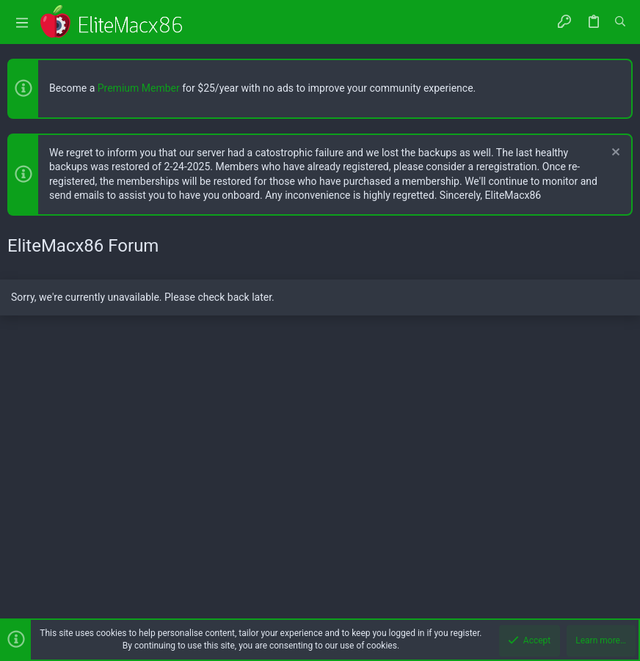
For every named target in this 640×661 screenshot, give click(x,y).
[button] (22, 22)
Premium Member (139, 88)
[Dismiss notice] (614, 153)
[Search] (620, 22)
